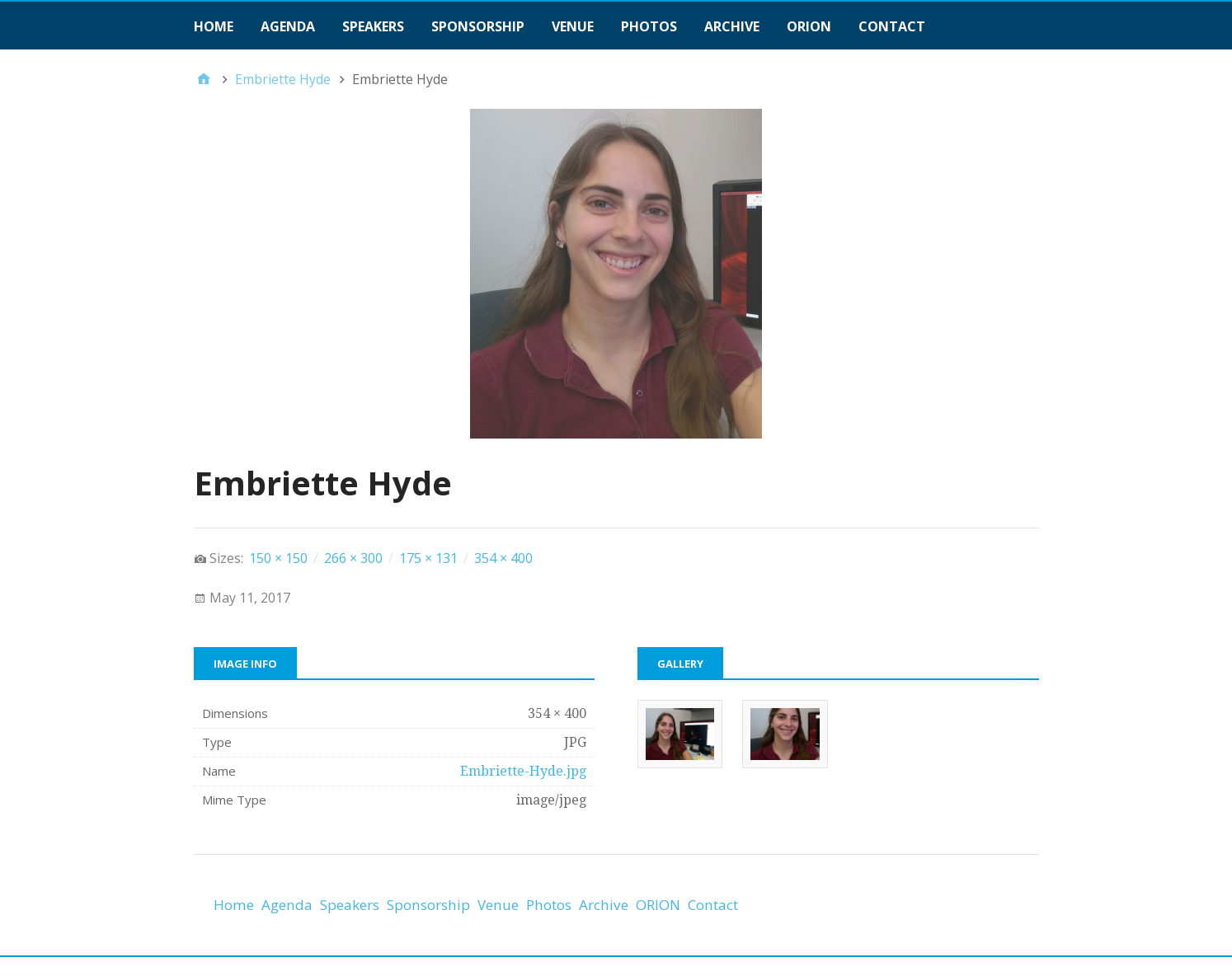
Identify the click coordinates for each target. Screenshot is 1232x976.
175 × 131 (428, 558)
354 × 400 (503, 558)
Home (213, 26)
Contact (891, 26)
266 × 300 (353, 558)
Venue (573, 26)
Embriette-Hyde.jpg (523, 771)
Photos (649, 26)
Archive (731, 26)
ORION (809, 26)
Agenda (288, 26)
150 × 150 (278, 558)
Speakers (373, 26)
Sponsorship (477, 26)
